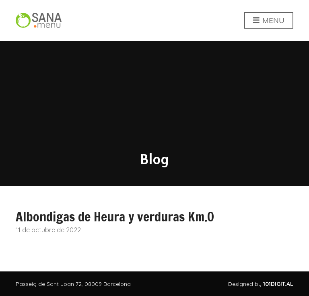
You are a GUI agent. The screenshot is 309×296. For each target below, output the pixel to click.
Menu (268, 21)
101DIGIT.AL (278, 284)
